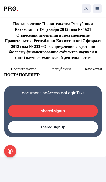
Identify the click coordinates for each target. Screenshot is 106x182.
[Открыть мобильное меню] (97, 8)
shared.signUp (52, 127)
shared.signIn (53, 110)
